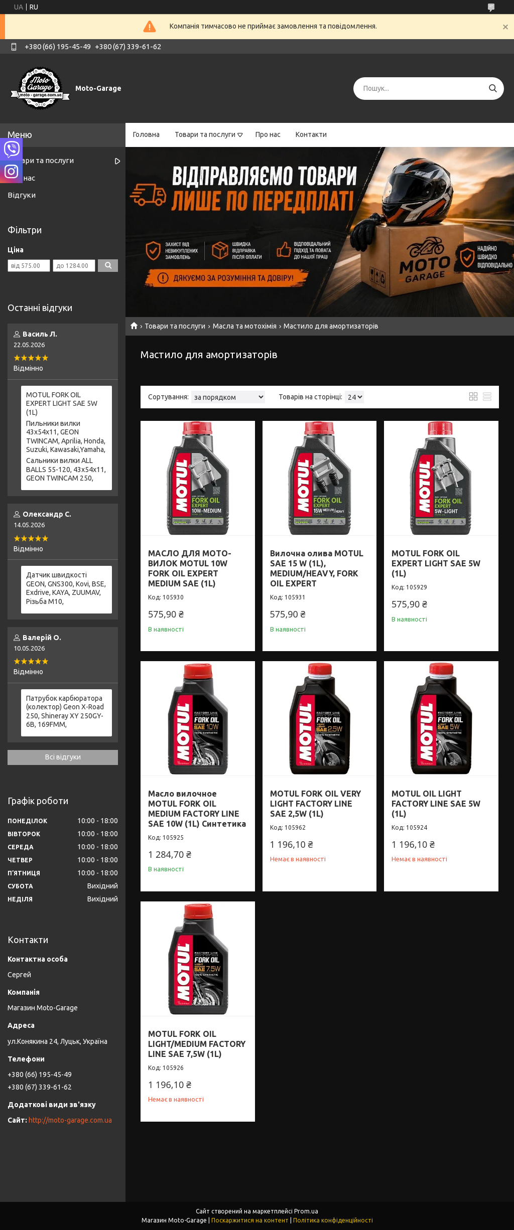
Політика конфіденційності (333, 1220)
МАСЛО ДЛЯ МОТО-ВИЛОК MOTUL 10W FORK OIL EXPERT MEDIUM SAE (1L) (189, 568)
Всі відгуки (63, 757)
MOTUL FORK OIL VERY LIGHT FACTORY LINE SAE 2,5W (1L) (315, 803)
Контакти (311, 134)
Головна (146, 134)
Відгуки (22, 195)
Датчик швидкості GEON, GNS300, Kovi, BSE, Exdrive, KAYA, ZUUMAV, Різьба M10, (66, 588)
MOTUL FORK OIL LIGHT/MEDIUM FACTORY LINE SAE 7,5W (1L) (196, 1043)
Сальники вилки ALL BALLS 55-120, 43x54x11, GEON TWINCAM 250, (66, 469)
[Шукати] (492, 88)
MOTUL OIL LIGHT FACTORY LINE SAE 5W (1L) (436, 803)
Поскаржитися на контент (250, 1220)
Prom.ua (306, 1211)
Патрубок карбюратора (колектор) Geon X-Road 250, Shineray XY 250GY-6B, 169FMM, (65, 711)
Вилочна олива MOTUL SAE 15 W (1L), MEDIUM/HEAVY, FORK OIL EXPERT (316, 568)
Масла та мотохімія (245, 326)
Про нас (268, 134)
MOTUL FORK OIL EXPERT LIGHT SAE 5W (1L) (436, 563)
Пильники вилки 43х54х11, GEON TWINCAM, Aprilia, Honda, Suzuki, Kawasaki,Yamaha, (65, 436)
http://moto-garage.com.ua (70, 1120)
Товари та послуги (205, 134)
